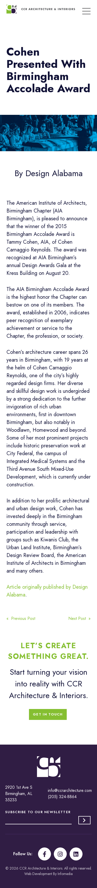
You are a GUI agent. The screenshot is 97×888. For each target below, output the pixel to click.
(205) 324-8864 (62, 797)
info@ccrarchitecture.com (70, 790)
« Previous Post (20, 618)
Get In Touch (48, 714)
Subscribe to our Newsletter (38, 812)
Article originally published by (39, 587)
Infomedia (65, 873)
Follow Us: (22, 854)
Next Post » (79, 618)
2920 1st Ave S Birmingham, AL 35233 (18, 793)
